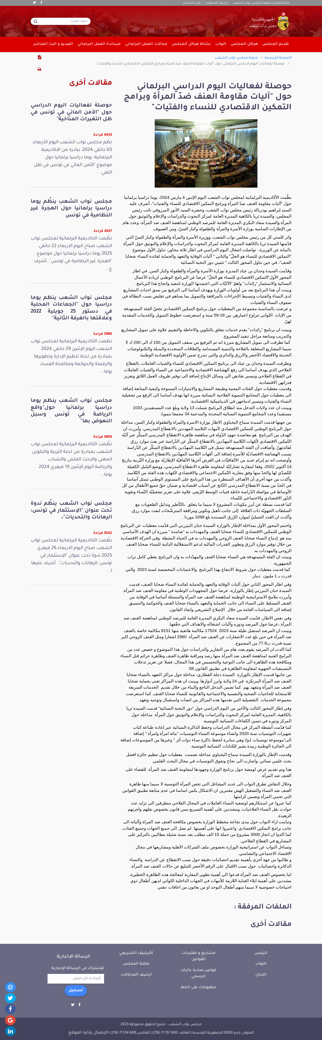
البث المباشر (191, 3)
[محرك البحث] (61, 21)
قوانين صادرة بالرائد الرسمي (198, 973)
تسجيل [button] (75, 990)
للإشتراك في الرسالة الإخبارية (77, 968)
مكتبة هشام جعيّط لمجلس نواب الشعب (261, 3)
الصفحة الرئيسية (278, 58)
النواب (260, 964)
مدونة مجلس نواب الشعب (236, 58)
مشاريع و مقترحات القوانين (199, 956)
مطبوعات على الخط (198, 987)
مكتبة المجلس (136, 964)
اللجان (260, 975)
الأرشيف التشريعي (136, 953)
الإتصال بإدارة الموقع (88, 1033)
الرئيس (261, 953)
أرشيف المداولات (216, 3)
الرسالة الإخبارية (73, 956)
